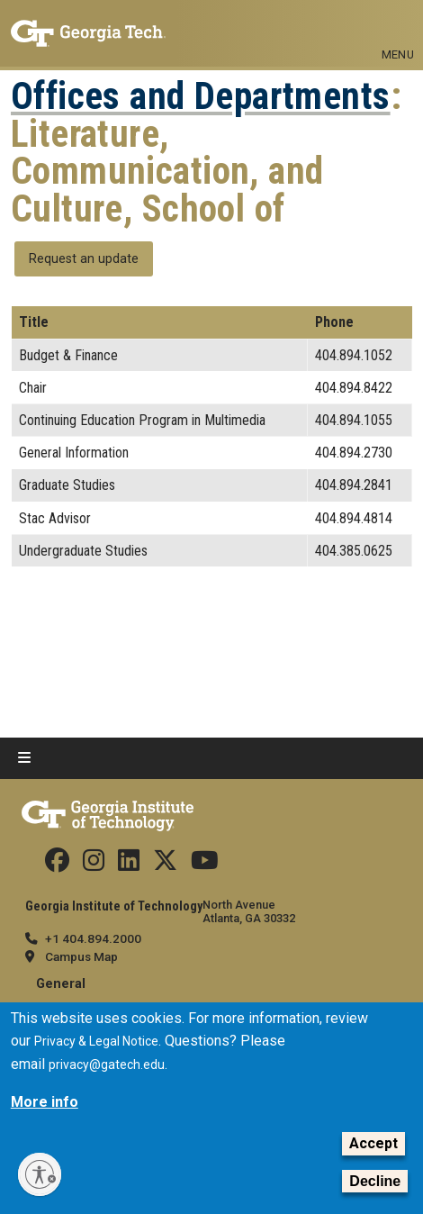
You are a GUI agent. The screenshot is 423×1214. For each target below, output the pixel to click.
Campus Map (81, 956)
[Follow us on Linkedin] (129, 864)
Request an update (84, 259)
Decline (374, 1181)
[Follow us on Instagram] (93, 864)
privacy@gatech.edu (107, 1064)
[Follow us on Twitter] (165, 864)
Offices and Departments (201, 96)
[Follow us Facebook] (57, 864)
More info (44, 1101)
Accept (373, 1143)
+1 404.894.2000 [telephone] (93, 938)
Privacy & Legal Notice (96, 1041)
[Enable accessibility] (39, 1174)
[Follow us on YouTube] (205, 864)
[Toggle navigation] (398, 25)
